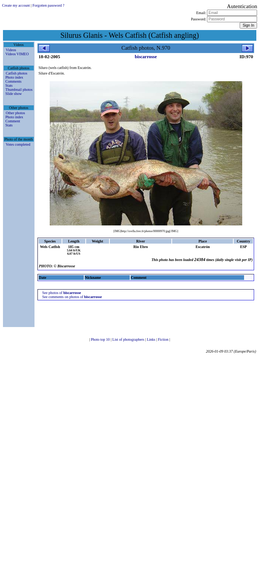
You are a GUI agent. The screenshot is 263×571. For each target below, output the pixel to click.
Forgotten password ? (49, 5)
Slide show (14, 94)
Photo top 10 (101, 339)
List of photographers (128, 339)
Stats (9, 85)
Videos (11, 50)
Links (151, 339)
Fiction (164, 339)
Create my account (16, 5)
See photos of (61, 293)
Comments (14, 81)
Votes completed (18, 144)
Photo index (14, 77)
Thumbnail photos (19, 90)
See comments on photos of (72, 297)
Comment (13, 121)
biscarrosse (146, 56)
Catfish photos (16, 73)
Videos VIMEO (17, 54)
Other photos (15, 113)
